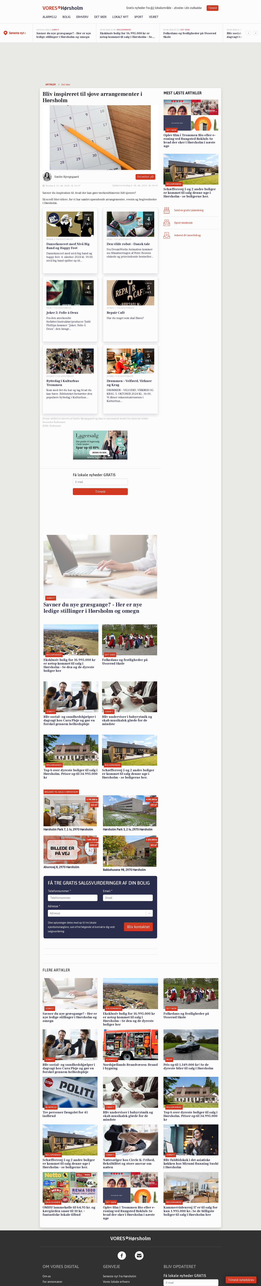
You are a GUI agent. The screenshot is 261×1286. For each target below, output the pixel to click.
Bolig (67, 16)
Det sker (100, 16)
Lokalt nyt (120, 16)
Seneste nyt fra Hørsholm (119, 1276)
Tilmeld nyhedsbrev (241, 1279)
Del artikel (145, 177)
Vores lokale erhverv (116, 1281)
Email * (107, 891)
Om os (47, 1276)
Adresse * (54, 906)
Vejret (153, 16)
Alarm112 (50, 16)
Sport (138, 16)
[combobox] (50, 913)
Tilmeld (212, 8)
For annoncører (52, 1281)
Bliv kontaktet (138, 927)
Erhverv (82, 16)
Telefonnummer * (59, 891)
